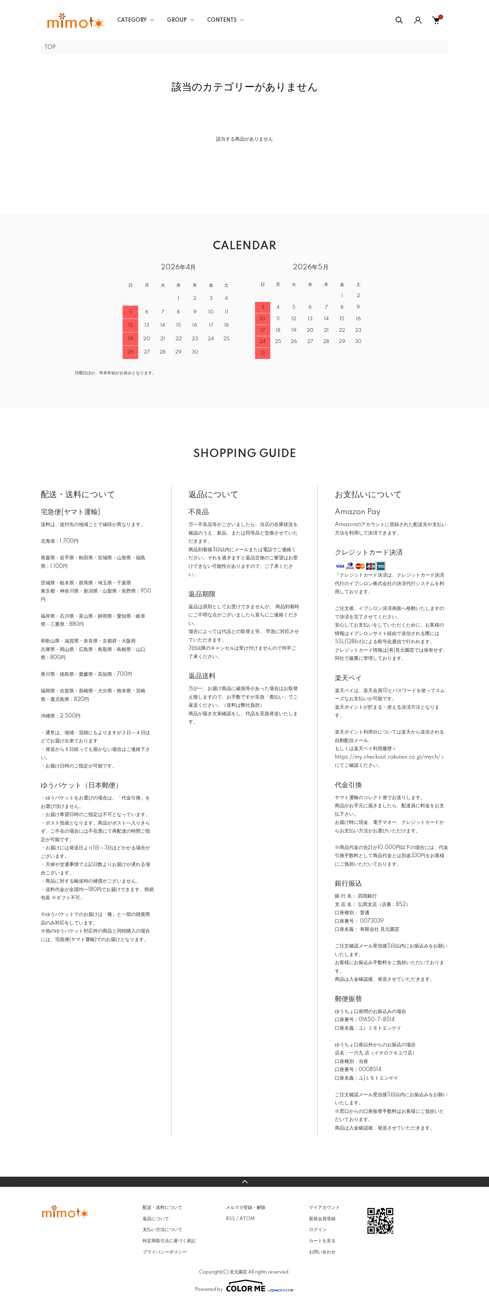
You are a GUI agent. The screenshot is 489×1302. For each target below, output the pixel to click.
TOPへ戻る (244, 1182)
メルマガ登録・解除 (246, 1207)
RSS (230, 1218)
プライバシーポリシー (165, 1252)
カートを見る (322, 1240)
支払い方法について (162, 1229)
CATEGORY (132, 20)
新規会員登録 (322, 1218)
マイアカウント (324, 1207)
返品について (156, 1218)
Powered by (244, 1286)
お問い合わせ (322, 1252)
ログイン (318, 1229)
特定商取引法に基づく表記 (169, 1240)
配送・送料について (162, 1207)
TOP (50, 47)
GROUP (177, 20)
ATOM (247, 1218)
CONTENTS (222, 20)
